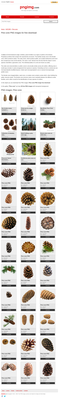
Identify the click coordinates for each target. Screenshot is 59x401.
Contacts (51, 17)
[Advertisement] (13, 44)
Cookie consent (19, 390)
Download (9, 113)
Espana (12, 1)
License (37, 17)
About (7, 17)
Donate (22, 17)
